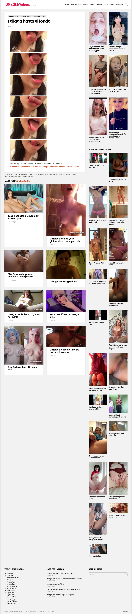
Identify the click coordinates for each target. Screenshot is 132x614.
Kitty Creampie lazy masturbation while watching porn (96, 49)
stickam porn (12, 177)
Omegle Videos (102, 4)
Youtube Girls (11, 603)
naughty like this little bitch (117, 264)
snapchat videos (57, 175)
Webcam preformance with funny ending (97, 389)
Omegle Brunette (13, 175)
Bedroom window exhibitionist (116, 305)
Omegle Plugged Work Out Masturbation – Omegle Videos (97, 91)
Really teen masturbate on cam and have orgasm (118, 347)
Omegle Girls (88, 4)
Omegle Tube (76, 4)
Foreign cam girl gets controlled (117, 498)
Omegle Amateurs (13, 578)
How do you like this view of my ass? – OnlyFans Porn (96, 139)
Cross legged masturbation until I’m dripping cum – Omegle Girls (117, 135)
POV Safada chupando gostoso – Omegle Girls (20, 275)
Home (67, 4)
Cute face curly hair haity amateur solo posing (116, 222)
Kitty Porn (10, 575)
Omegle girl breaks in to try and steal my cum (64, 351)
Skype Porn (10, 595)
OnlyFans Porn (11, 588)
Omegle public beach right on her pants (24, 315)
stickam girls (73, 175)
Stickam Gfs (11, 599)
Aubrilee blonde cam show (97, 498)
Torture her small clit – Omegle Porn (117, 90)
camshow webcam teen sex (96, 166)
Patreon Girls (11, 590)
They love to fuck (95, 556)
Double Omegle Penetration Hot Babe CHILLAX (117, 49)
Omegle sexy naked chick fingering (96, 457)
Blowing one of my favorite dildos (96, 408)
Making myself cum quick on (116, 434)
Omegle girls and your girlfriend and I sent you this (65, 240)
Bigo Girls (10, 573)
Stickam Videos (116, 4)
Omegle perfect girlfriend (63, 281)
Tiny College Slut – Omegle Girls (22, 368)
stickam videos (26, 177)
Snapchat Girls (11, 597)
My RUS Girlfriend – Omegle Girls (64, 315)
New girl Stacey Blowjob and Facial (98, 221)
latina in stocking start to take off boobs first (97, 282)
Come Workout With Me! (96, 264)
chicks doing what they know (118, 180)
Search (125, 574)
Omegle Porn (11, 582)
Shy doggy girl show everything (117, 388)
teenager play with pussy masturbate (96, 538)
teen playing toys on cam (96, 323)
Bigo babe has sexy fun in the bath (118, 516)
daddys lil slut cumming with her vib (117, 416)
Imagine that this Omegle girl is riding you (23, 217)
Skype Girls (10, 592)
